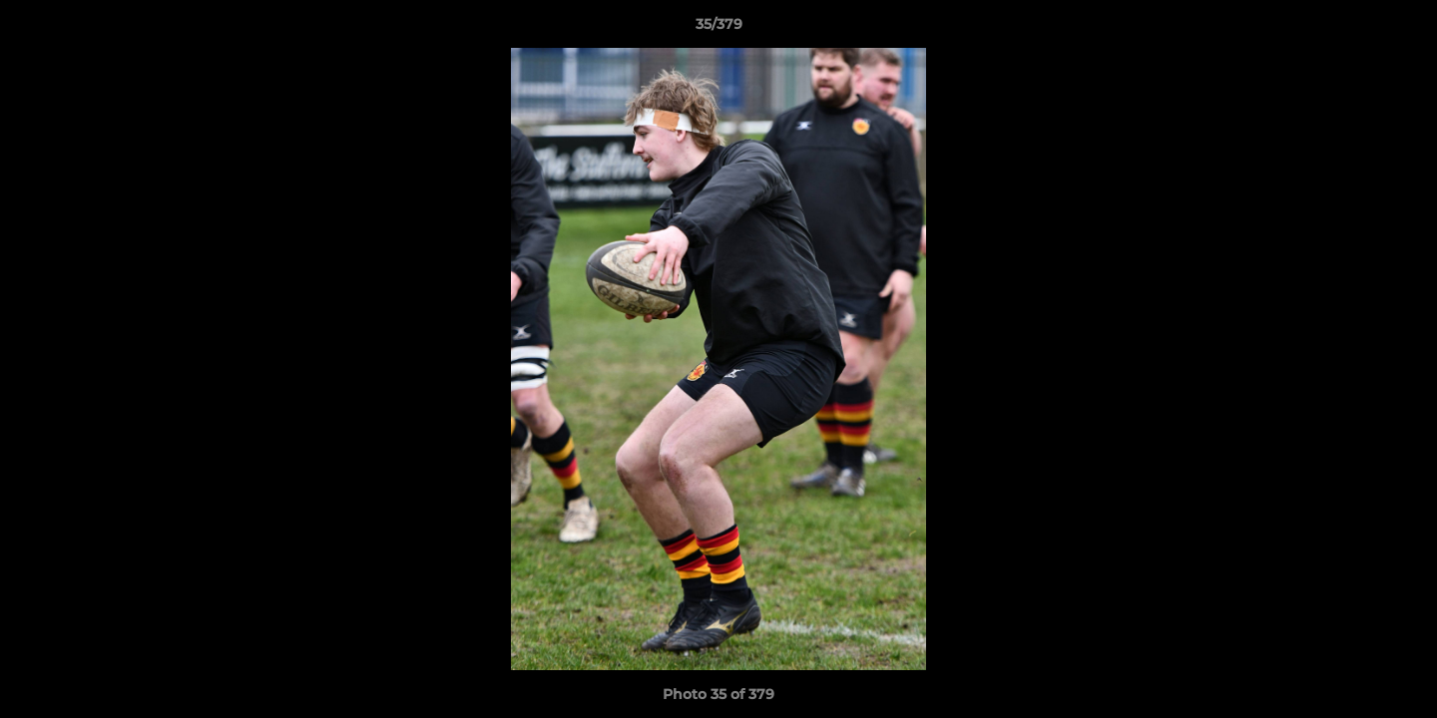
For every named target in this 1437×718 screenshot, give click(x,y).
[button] (1401, 29)
